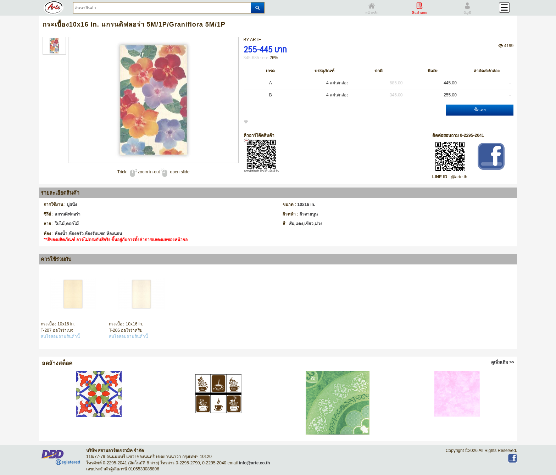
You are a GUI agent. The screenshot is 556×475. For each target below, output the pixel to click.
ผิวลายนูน (309, 214)
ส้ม (291, 223)
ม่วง (318, 223)
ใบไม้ (60, 223)
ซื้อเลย (480, 109)
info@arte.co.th (254, 462)
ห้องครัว (76, 233)
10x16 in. (307, 204)
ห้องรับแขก (95, 233)
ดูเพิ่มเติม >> (502, 362)
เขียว (308, 223)
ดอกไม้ (72, 223)
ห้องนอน (114, 233)
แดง (299, 223)
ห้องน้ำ (61, 233)
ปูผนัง (72, 204)
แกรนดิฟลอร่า (67, 214)
